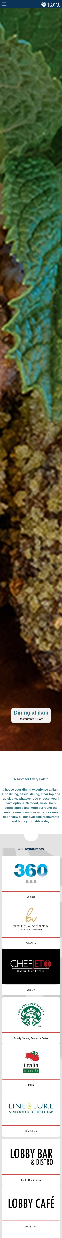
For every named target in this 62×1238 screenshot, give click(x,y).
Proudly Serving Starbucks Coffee (31, 1038)
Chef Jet (31, 990)
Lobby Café (31, 1226)
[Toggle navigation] (4, 4)
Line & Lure (31, 1131)
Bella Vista (31, 943)
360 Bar (31, 897)
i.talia (31, 1085)
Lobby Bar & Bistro (31, 1180)
